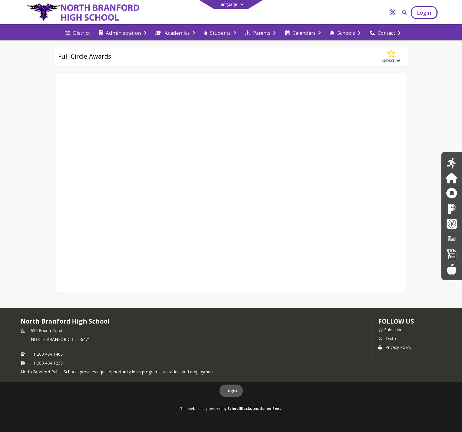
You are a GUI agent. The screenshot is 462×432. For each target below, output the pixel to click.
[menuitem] (77, 32)
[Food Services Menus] (451, 269)
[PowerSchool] (451, 208)
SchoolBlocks (239, 408)
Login (231, 390)
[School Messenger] (451, 223)
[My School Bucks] (451, 238)
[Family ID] (451, 178)
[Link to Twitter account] (392, 13)
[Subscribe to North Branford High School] (390, 329)
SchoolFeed (271, 408)
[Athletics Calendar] (451, 163)
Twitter (388, 338)
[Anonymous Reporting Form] (451, 193)
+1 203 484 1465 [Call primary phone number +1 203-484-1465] (47, 354)
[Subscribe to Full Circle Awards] (391, 56)
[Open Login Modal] (424, 12)
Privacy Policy (394, 347)
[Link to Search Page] (403, 12)
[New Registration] (451, 254)
